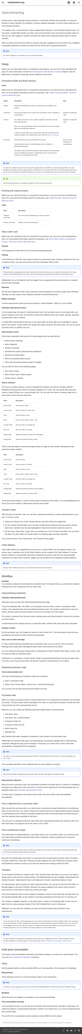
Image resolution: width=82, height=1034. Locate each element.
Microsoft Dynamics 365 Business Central (45, 72)
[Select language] (69, 2)
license (18, 55)
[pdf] (74, 2)
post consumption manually (19, 957)
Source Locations (53, 135)
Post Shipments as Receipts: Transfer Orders (57, 941)
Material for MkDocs (14, 1031)
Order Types (7, 758)
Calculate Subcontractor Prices (29, 790)
